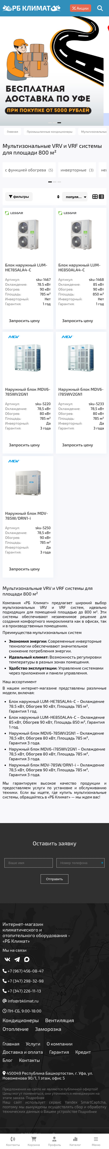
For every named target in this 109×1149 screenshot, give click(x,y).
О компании (59, 1044)
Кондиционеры (21, 1020)
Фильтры (19, 197)
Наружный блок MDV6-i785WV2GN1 (81, 391)
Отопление (16, 1029)
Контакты (29, 1060)
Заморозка (48, 1029)
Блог (8, 1060)
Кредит (83, 1052)
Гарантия (59, 1052)
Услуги (33, 1044)
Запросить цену (24, 320)
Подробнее (35, 1097)
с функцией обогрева (29, 169)
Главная (11, 1044)
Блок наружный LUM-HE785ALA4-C (26, 267)
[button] (50, 122)
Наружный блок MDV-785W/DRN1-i (26, 515)
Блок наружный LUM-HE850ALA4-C (79, 267)
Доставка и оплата (23, 1052)
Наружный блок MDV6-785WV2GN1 (27, 391)
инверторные (77, 169)
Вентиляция (59, 1020)
